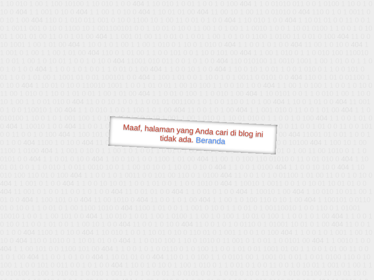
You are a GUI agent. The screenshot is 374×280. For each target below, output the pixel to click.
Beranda (211, 140)
